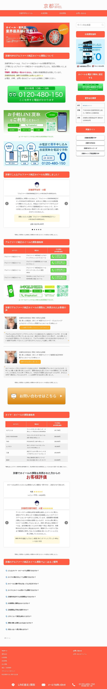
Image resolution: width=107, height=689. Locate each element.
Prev (7, 203)
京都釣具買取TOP (90, 138)
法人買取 (4, 664)
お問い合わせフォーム (80, 654)
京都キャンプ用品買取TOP (90, 153)
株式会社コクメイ (87, 105)
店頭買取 (4, 661)
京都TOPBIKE (90, 143)
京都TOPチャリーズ (90, 148)
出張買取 (4, 657)
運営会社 (4, 654)
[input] (90, 25)
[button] (102, 25)
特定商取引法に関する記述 (10, 674)
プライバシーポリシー (8, 671)
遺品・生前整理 (6, 667)
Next (66, 203)
